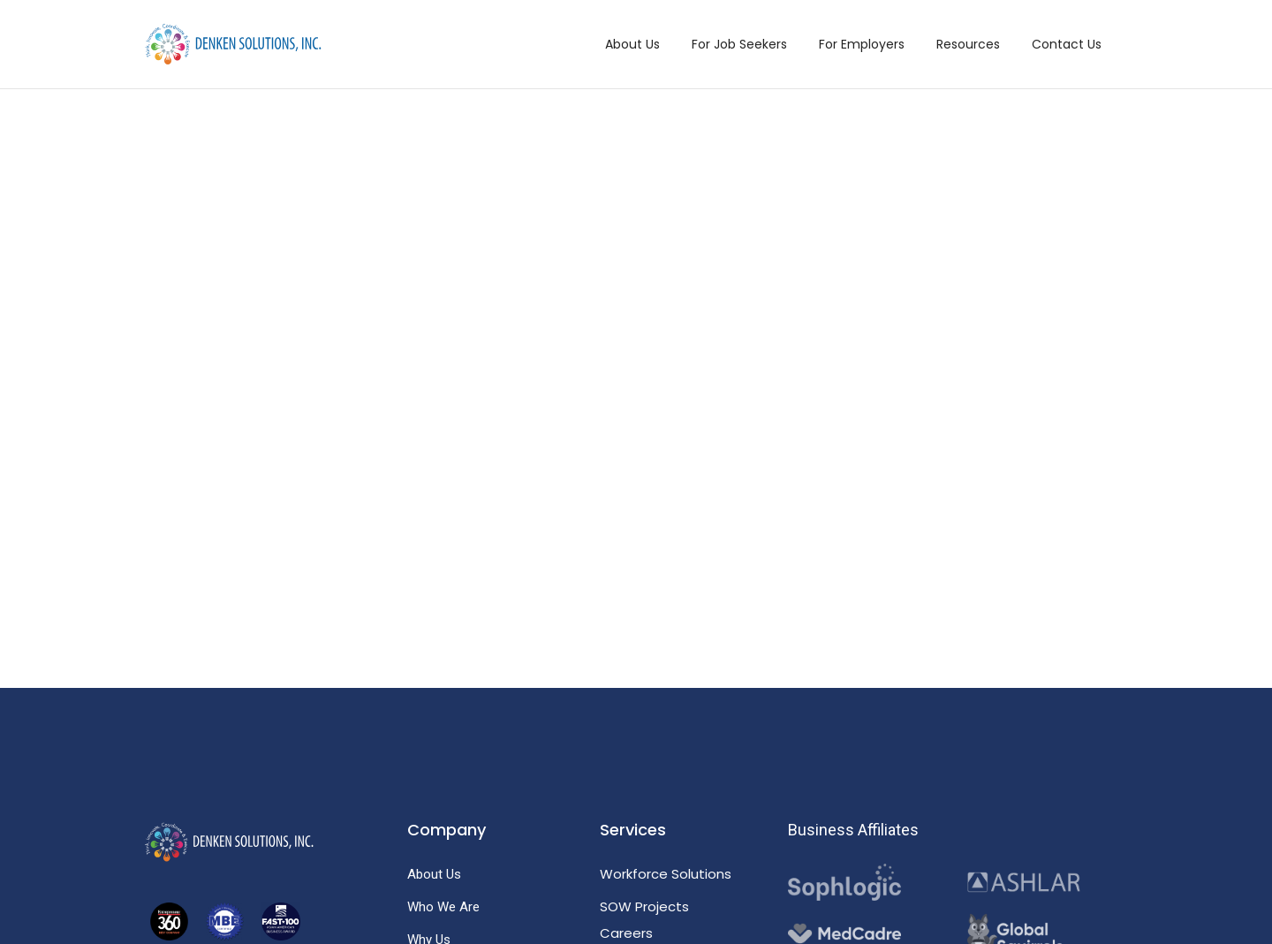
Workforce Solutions (665, 874)
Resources (968, 44)
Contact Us (1067, 44)
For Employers (862, 44)
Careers (626, 933)
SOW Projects (644, 906)
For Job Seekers (739, 44)
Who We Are (443, 907)
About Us (632, 44)
